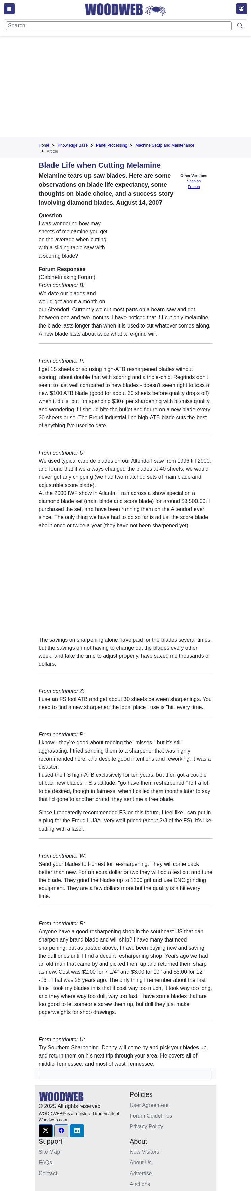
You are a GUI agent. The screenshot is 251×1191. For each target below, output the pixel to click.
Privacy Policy (146, 1126)
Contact (48, 1173)
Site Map (49, 1152)
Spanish (194, 181)
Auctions (140, 1184)
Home (44, 145)
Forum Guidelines (151, 1116)
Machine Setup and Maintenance (164, 145)
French (194, 187)
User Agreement (149, 1105)
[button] (46, 1130)
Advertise (141, 1173)
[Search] (119, 25)
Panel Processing (111, 145)
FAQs (45, 1162)
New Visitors (144, 1152)
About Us (141, 1162)
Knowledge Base (73, 145)
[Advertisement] (145, 88)
